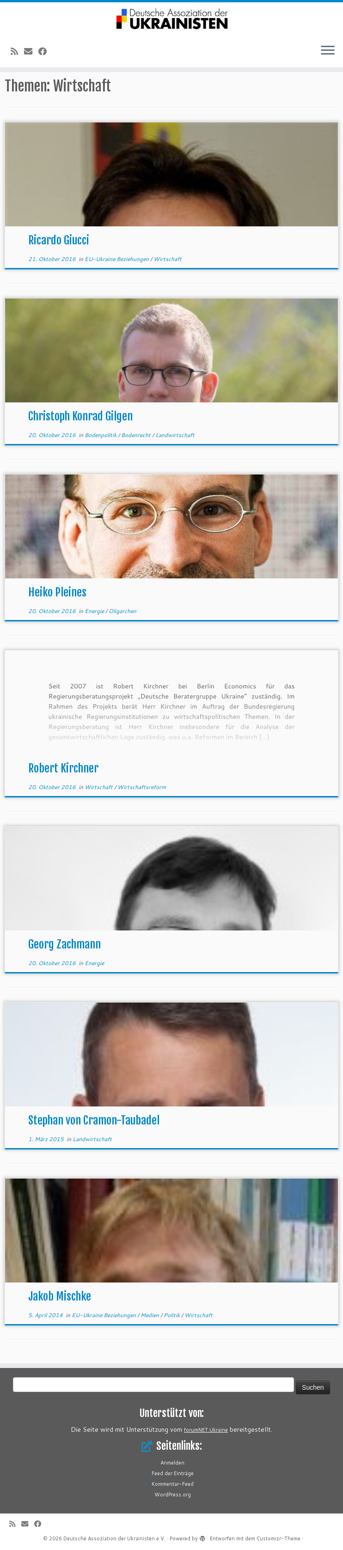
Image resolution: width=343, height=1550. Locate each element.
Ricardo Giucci (58, 240)
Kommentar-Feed (173, 1484)
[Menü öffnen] (328, 51)
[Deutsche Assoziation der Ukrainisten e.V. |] (171, 19)
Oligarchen (122, 611)
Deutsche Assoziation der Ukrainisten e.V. (114, 1538)
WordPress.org (172, 1494)
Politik (172, 1315)
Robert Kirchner (63, 768)
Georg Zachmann (64, 944)
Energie (95, 611)
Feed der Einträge (173, 1473)
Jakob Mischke (59, 1296)
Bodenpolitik (101, 435)
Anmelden (172, 1462)
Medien (150, 1315)
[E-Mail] (31, 51)
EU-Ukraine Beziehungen (117, 259)
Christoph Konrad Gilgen (80, 416)
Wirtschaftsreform (141, 787)
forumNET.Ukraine (206, 1430)
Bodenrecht (136, 435)
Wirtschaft (167, 259)
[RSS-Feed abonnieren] (17, 51)
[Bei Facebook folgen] (45, 51)
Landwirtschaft (175, 435)
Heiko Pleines (57, 592)
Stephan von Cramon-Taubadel (93, 1120)
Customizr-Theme (278, 1538)
